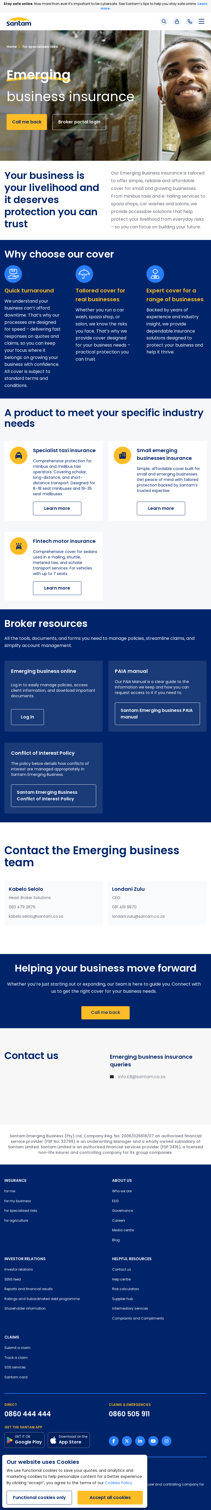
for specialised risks (38, 46)
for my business (17, 1201)
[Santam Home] (19, 21)
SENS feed (12, 1279)
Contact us (121, 1269)
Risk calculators (125, 1289)
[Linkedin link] (140, 1441)
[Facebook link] (113, 1441)
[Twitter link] (127, 1441)
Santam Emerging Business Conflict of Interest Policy (47, 795)
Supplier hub (122, 1299)
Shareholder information (25, 1308)
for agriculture (16, 1221)
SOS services (15, 1367)
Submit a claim (17, 1348)
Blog (116, 1240)
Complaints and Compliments (138, 1318)
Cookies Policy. (119, 1483)
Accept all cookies (110, 1497)
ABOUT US (122, 1180)
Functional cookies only (39, 1497)
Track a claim (16, 1358)
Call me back (26, 122)
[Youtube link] (153, 1441)
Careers (118, 1221)
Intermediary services (130, 1308)
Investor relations (18, 1269)
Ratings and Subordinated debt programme (42, 1299)
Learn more (57, 508)
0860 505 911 (129, 1414)
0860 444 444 (27, 1414)
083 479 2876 (22, 907)
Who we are (122, 1191)
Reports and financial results (28, 1289)
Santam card (15, 1377)
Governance (122, 1211)
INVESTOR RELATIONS (25, 1259)
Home (12, 46)
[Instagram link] (166, 1441)
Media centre (123, 1230)
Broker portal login (79, 122)
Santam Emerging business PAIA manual (157, 713)
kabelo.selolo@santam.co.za (36, 917)
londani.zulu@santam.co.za (138, 917)
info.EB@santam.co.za (141, 1077)
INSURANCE (15, 1180)
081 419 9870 (124, 907)
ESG (115, 1201)
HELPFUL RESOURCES (132, 1259)
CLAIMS (11, 1337)
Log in (27, 717)
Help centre (121, 1279)
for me (9, 1191)
